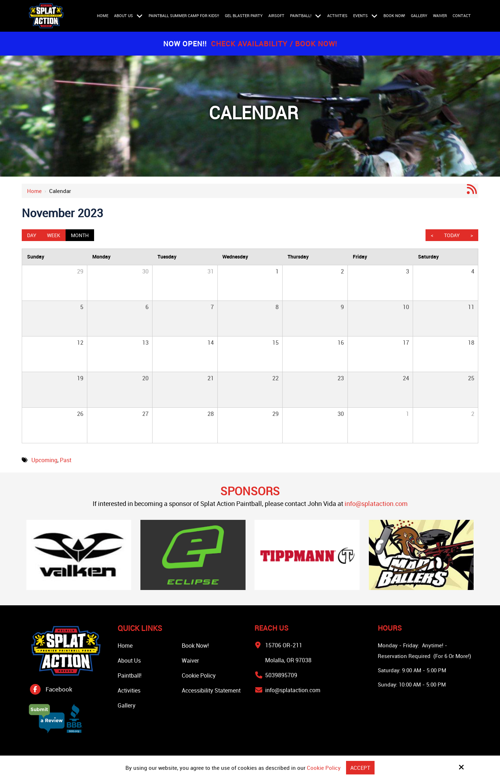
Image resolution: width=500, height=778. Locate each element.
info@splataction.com (376, 503)
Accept (360, 767)
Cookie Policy (324, 767)
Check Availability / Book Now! (274, 43)
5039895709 (281, 675)
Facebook (59, 689)
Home (34, 190)
